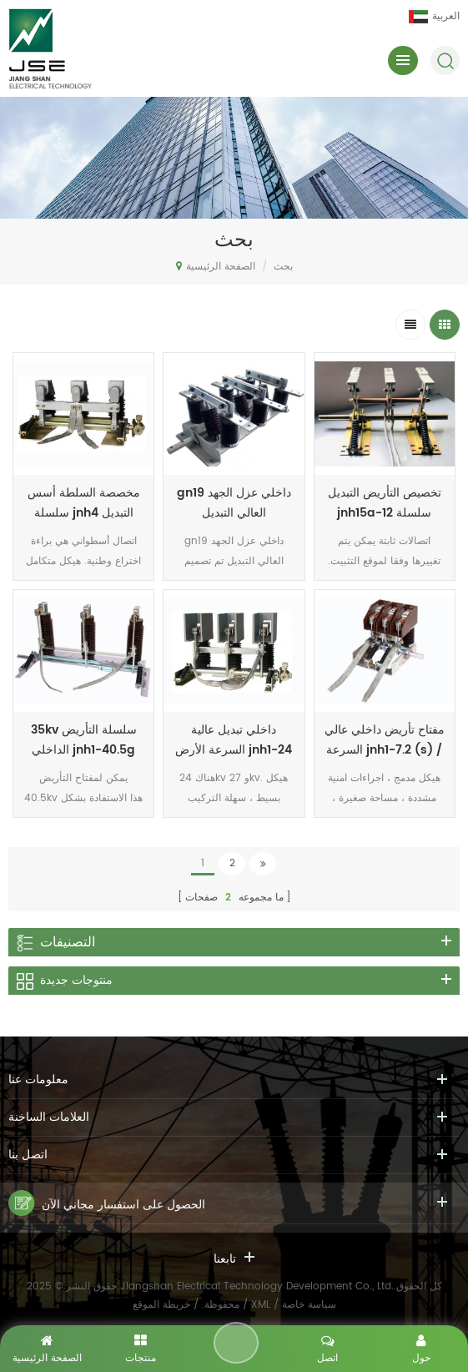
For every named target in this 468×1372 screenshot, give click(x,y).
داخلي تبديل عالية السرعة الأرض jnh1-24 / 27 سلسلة (233, 740)
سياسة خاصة (309, 1305)
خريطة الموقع (161, 1305)
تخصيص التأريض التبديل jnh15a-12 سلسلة (384, 502)
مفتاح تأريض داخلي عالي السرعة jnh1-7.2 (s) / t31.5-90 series (385, 740)
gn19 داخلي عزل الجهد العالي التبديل (234, 502)
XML (260, 1305)
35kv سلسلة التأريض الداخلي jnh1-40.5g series (84, 740)
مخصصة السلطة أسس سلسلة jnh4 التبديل (84, 502)
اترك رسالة (236, 1343)
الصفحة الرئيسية (215, 266)
